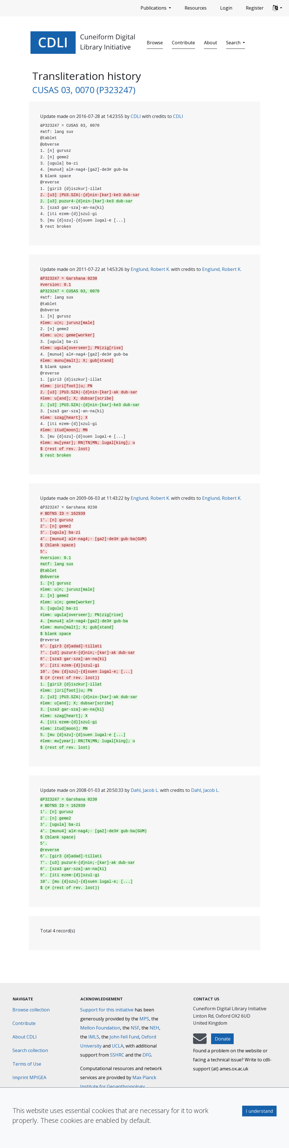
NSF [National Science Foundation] (135, 1028)
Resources (196, 8)
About (210, 43)
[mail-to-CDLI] (200, 1041)
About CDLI (24, 1037)
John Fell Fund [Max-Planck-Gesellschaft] (124, 1037)
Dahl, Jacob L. (145, 790)
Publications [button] (154, 8)
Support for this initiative (106, 1010)
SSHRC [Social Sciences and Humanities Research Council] (117, 1055)
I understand (259, 1111)
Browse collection (31, 1010)
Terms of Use (26, 1064)
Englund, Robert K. (150, 269)
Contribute (183, 43)
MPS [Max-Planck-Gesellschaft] (144, 1019)
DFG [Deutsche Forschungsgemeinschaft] (147, 1055)
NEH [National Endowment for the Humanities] (154, 1028)
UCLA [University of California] (117, 1046)
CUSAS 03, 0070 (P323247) (83, 90)
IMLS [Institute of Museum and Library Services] (93, 1037)
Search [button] (234, 43)
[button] (277, 8)
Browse (155, 43)
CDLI (136, 116)
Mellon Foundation (100, 1028)
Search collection (30, 1050)
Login (226, 8)
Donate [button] (223, 1039)
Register (255, 8)
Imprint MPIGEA (29, 1077)
